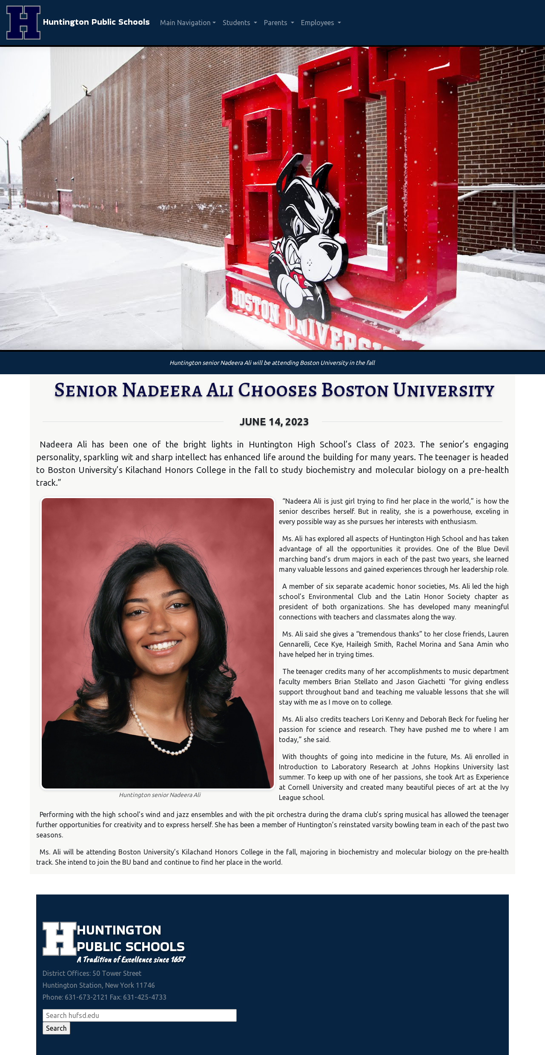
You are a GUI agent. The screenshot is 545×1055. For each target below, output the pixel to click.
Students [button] (237, 22)
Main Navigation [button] (185, 22)
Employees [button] (318, 22)
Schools (155, 946)
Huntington (119, 929)
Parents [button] (276, 22)
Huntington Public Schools (78, 23)
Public (101, 946)
